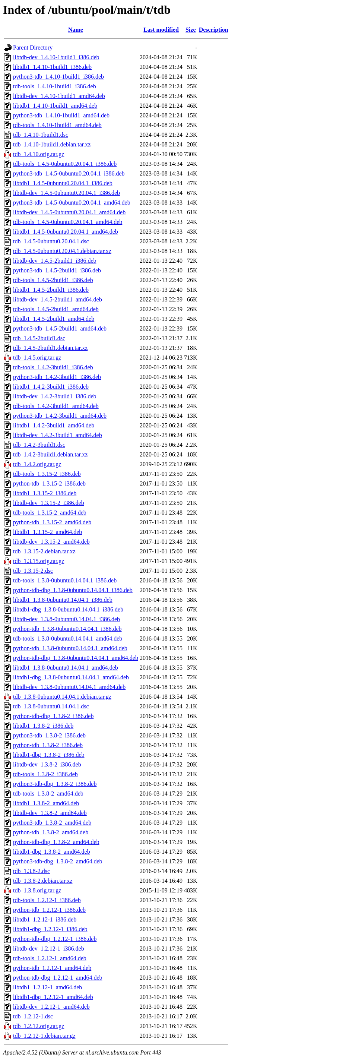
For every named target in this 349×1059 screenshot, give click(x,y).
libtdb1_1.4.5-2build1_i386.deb (51, 290)
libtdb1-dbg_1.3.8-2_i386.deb (49, 755)
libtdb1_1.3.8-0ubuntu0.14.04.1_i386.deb (62, 600)
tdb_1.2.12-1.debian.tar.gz (44, 1036)
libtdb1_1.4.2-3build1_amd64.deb (53, 425)
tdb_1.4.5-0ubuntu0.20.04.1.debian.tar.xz (62, 251)
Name (75, 29)
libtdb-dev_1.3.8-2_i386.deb (47, 764)
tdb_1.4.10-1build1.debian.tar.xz (52, 144)
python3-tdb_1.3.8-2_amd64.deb (52, 822)
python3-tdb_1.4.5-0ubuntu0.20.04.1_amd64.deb (71, 202)
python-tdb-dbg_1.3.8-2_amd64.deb (56, 842)
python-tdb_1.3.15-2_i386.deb (49, 483)
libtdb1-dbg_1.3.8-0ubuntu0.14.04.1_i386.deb (68, 609)
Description (213, 29)
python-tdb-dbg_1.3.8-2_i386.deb (53, 716)
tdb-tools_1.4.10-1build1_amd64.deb (57, 125)
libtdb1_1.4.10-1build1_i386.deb (52, 67)
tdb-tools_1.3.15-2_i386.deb (47, 474)
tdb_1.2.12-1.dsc (33, 1016)
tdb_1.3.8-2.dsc (31, 871)
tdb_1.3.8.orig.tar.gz (37, 890)
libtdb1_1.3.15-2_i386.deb (44, 493)
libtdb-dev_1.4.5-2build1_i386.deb (54, 260)
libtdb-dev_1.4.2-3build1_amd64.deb (57, 435)
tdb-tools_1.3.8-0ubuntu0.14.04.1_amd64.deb (67, 638)
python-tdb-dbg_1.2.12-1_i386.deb (54, 939)
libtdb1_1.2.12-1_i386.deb (44, 919)
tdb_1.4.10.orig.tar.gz (38, 154)
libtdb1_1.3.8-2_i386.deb (43, 726)
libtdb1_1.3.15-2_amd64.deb (47, 532)
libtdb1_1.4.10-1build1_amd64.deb (55, 105)
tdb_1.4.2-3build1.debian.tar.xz (50, 454)
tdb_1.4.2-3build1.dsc (39, 445)
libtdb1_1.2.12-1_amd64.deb (47, 987)
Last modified (161, 29)
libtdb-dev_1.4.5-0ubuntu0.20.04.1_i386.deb (66, 193)
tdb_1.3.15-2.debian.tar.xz (44, 551)
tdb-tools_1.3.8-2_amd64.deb (48, 793)
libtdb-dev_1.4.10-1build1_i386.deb (56, 57)
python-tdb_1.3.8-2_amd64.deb (50, 832)
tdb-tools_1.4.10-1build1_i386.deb (54, 86)
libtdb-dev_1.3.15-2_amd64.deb (51, 541)
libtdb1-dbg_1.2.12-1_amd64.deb (53, 997)
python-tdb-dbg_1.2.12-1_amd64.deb (57, 977)
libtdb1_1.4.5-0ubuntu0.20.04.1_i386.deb (62, 183)
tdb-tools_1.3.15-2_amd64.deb (49, 512)
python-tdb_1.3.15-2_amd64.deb (52, 522)
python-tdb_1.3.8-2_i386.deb (48, 745)
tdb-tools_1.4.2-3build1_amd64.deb (56, 406)
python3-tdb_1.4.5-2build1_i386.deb (57, 270)
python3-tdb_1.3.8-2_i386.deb (49, 735)
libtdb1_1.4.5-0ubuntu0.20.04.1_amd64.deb (65, 231)
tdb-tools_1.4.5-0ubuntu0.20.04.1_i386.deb (65, 164)
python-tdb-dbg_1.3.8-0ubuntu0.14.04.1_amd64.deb (75, 658)
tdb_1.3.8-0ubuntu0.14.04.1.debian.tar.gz (62, 696)
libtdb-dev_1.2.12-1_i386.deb (48, 948)
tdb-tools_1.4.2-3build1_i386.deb (53, 367)
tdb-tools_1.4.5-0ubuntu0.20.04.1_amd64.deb (67, 222)
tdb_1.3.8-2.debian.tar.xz (43, 881)
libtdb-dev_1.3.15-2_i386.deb (48, 503)
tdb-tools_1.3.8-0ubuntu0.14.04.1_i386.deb (65, 580)
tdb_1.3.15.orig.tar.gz (38, 561)
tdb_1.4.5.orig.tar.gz (37, 357)
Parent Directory (33, 47)
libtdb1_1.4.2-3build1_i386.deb (51, 386)
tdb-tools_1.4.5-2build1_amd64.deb (56, 309)
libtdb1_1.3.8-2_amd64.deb (46, 803)
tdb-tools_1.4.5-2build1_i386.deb (53, 280)
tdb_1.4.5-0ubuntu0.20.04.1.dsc (51, 241)
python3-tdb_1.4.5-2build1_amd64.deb (60, 328)
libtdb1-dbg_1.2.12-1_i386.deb (50, 929)
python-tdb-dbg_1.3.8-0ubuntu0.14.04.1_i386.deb (73, 590)
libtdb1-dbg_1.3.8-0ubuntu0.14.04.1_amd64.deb (71, 677)
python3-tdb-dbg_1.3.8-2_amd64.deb (57, 861)
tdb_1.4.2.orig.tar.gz (37, 464)
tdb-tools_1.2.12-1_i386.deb (47, 900)
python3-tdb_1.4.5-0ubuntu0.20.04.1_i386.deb (69, 173)
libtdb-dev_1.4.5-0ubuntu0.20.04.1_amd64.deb (69, 212)
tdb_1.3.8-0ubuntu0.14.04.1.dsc (51, 706)
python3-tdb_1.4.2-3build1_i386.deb (57, 377)
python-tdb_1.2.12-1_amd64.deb (52, 968)
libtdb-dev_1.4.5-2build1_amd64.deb (57, 299)
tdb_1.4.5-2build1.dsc (39, 338)
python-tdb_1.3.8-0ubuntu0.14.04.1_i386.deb (67, 629)
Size (190, 29)
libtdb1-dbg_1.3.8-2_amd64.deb (51, 851)
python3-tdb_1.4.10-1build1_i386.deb (58, 76)
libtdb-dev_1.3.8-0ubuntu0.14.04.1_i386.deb (66, 619)
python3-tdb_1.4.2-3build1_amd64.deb (60, 415)
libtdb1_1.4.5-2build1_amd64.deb (53, 319)
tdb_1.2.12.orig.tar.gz (38, 1026)
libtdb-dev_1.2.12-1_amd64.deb (51, 1006)
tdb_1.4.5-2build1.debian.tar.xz (50, 348)
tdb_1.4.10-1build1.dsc (40, 135)
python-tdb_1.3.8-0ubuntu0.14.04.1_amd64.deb (70, 648)
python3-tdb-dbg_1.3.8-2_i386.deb (54, 784)
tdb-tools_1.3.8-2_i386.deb (45, 774)
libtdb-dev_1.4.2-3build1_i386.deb (54, 396)
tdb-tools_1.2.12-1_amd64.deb (49, 958)
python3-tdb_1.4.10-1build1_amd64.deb (61, 115)
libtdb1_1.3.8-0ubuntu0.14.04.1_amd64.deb (65, 667)
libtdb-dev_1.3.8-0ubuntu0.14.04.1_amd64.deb (69, 687)
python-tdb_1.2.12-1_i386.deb (49, 910)
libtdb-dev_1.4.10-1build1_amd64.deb (59, 96)
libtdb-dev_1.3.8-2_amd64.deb (50, 813)
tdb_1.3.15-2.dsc (33, 571)
